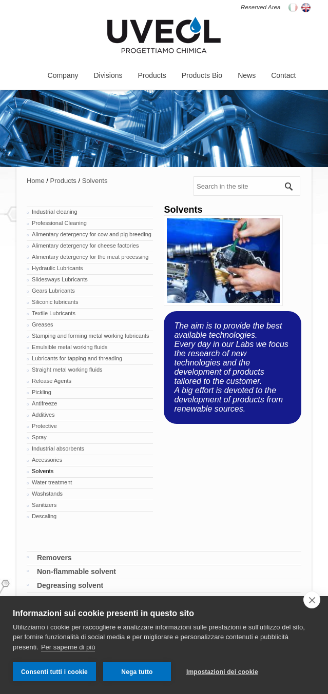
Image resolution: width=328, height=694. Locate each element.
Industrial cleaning (55, 212)
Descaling (44, 516)
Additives (43, 415)
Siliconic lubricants (55, 302)
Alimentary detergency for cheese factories (85, 245)
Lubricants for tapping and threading (77, 358)
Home (36, 181)
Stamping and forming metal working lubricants (90, 336)
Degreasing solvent (70, 585)
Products (63, 181)
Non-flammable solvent (76, 571)
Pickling (41, 392)
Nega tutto (136, 672)
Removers (54, 558)
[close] (311, 599)
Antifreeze (44, 403)
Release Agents (51, 381)
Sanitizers (44, 505)
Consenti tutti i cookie (54, 672)
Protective (44, 426)
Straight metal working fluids (67, 369)
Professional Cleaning (59, 223)
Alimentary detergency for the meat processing (90, 257)
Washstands (47, 494)
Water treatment (52, 482)
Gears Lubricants (53, 291)
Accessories (47, 460)
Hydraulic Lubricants (57, 268)
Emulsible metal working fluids (69, 347)
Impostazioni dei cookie (222, 672)
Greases (42, 324)
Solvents (95, 181)
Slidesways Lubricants (60, 279)
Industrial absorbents (58, 448)
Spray (39, 437)
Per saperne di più (68, 647)
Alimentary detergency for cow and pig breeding (91, 234)
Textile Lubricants (53, 313)
